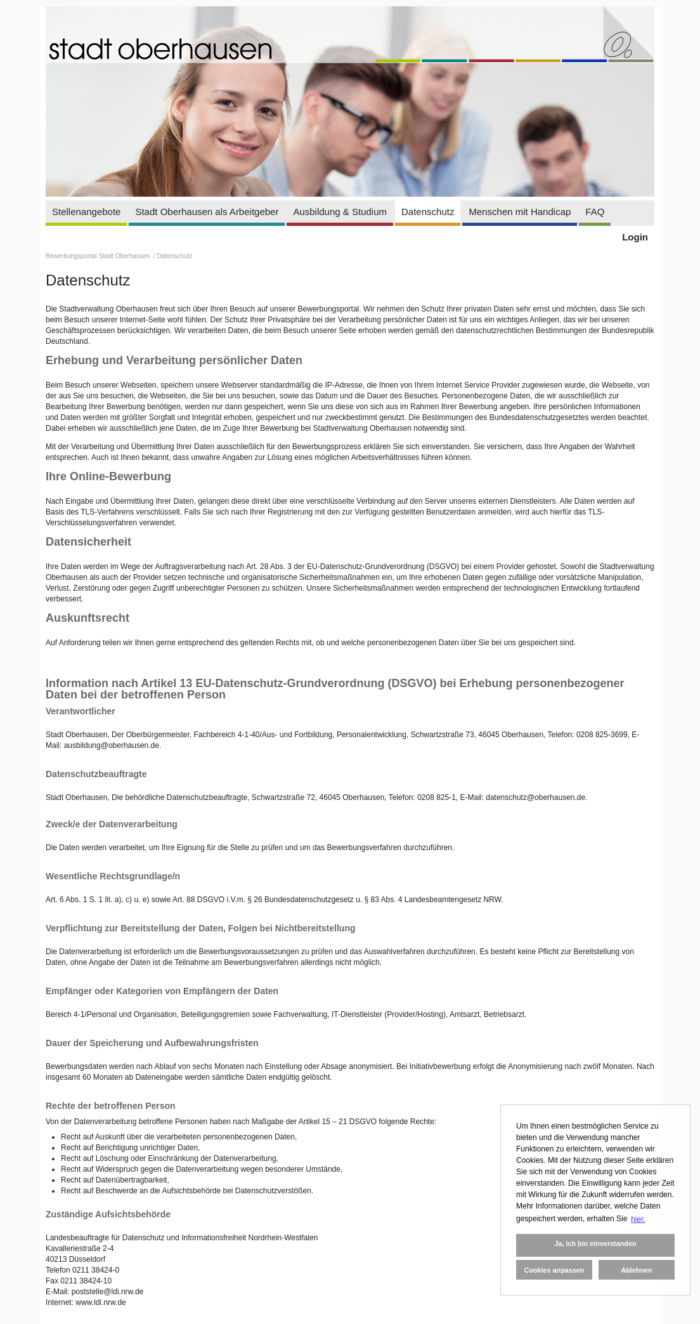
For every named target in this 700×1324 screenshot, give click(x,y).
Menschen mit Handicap (520, 211)
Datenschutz (427, 211)
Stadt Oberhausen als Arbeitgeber (206, 211)
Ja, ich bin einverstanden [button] (595, 1243)
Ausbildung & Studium (340, 211)
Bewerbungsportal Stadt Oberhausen (99, 255)
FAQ (594, 211)
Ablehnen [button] (636, 1270)
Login (635, 237)
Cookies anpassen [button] (554, 1270)
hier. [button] (638, 1219)
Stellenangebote (86, 211)
